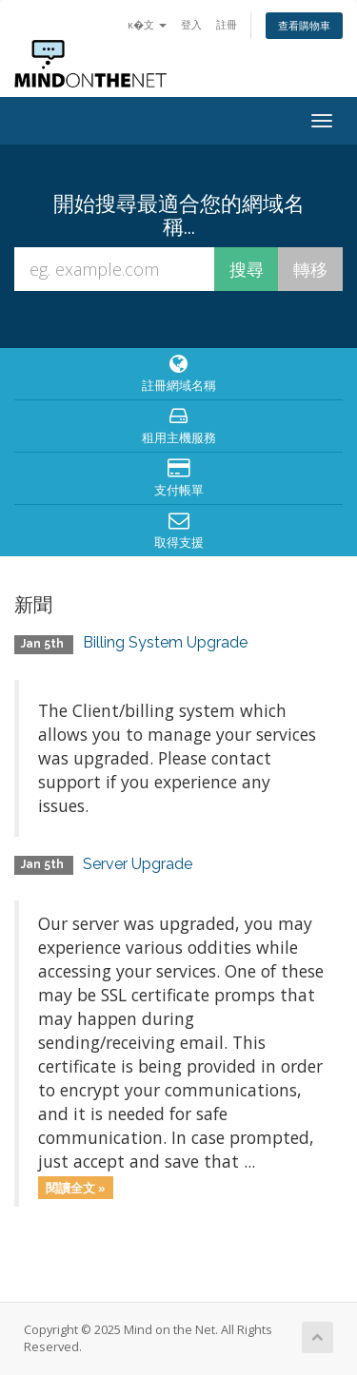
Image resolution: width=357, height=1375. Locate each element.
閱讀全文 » (76, 1186)
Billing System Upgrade (165, 642)
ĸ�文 (147, 24)
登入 (191, 24)
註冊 (226, 24)
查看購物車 (304, 25)
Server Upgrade (137, 864)
